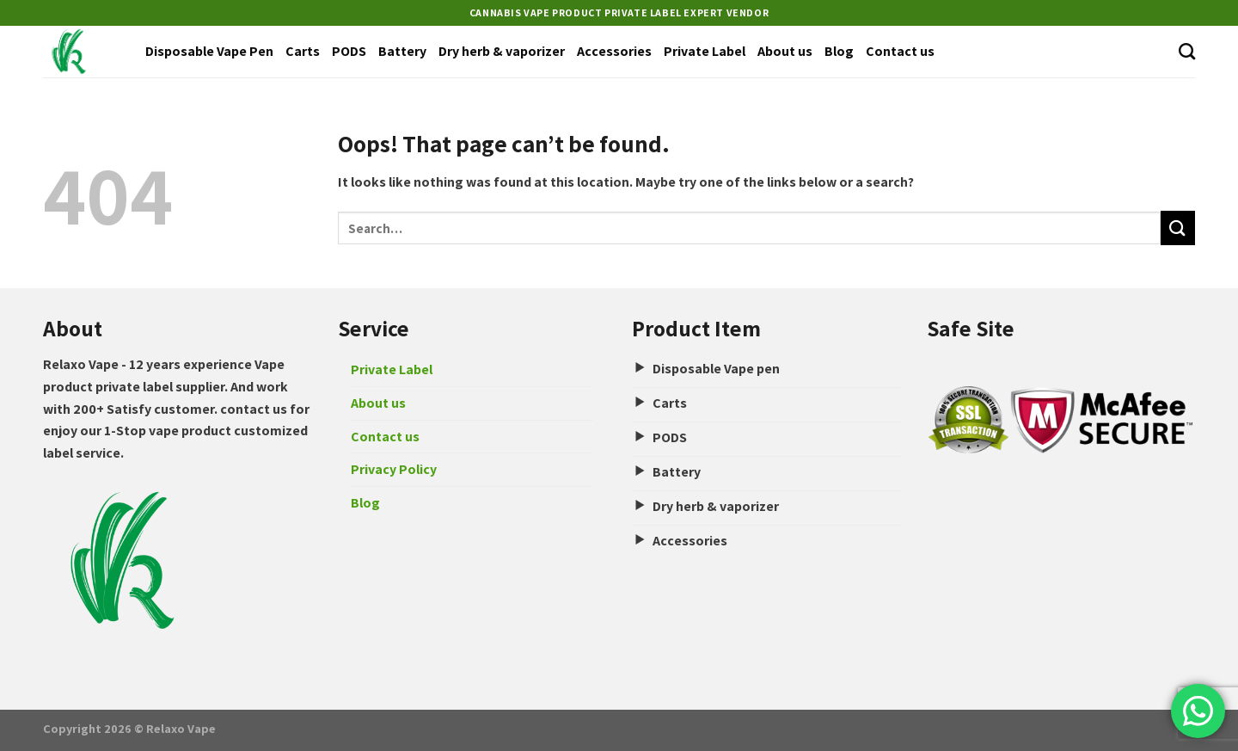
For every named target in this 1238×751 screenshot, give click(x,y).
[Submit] (1178, 227)
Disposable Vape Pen (209, 51)
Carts (302, 51)
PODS (349, 51)
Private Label (704, 51)
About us (784, 51)
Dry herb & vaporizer (501, 51)
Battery (402, 51)
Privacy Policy (394, 469)
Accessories (614, 51)
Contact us (900, 51)
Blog (839, 51)
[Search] (1187, 51)
